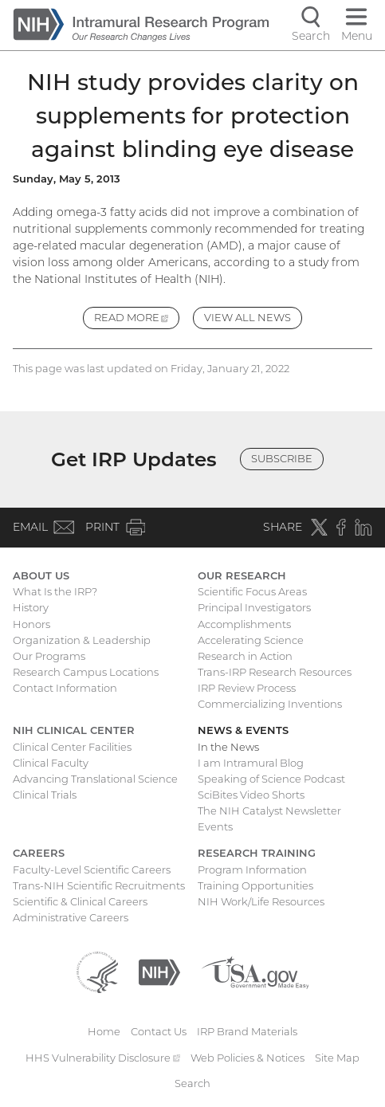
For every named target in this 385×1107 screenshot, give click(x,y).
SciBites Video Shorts (251, 794)
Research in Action (245, 656)
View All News (247, 317)
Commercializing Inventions (270, 703)
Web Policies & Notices (247, 1057)
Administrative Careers (70, 917)
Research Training (257, 852)
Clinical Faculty (50, 762)
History (31, 607)
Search (192, 1083)
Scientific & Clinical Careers (80, 901)
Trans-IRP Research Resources (275, 671)
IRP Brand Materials (247, 1031)
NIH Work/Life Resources (261, 901)
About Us (41, 575)
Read (137, 319)
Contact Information (65, 687)
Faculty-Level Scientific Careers (92, 869)
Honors (31, 624)
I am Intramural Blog (251, 762)
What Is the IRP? (55, 591)
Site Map (337, 1057)
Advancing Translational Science (95, 778)
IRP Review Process (247, 687)
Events (215, 826)
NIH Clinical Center (74, 730)
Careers (39, 852)
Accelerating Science (251, 640)
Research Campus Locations (86, 671)
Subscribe (281, 458)
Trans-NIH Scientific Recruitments (99, 885)
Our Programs (49, 656)
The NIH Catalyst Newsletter (269, 810)
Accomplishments (244, 624)
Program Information (252, 869)
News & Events (243, 730)
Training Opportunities (255, 885)
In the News (228, 746)
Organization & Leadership (82, 640)
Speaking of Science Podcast (271, 778)
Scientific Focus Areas (252, 591)
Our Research (242, 575)
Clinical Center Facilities (72, 746)
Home (104, 1031)
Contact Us (159, 1031)
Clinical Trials (45, 794)
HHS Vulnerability (103, 1057)
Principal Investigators (254, 607)
